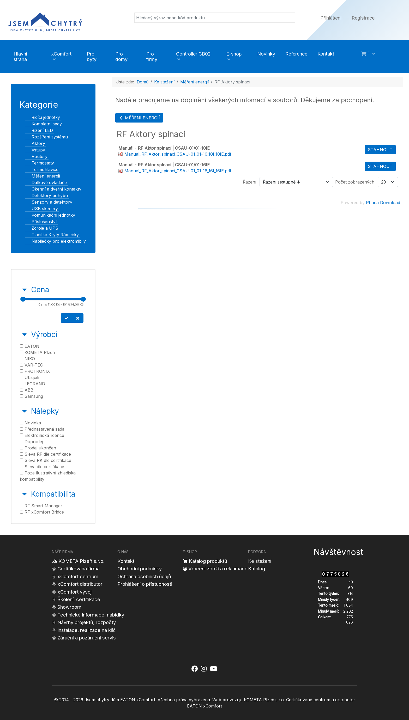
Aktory (35, 143)
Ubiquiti (29, 377)
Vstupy (35, 150)
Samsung (31, 396)
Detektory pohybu (46, 195)
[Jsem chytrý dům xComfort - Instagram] (203, 669)
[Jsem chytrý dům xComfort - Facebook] (194, 669)
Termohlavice (41, 169)
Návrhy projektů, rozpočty (86, 622)
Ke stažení (259, 561)
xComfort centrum (77, 576)
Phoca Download (383, 202)
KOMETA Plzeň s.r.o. (81, 561)
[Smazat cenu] (77, 318)
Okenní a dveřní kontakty (53, 189)
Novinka (30, 422)
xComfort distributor (80, 584)
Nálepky (45, 411)
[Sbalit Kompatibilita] (24, 494)
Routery (36, 156)
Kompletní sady (43, 124)
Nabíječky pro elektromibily (55, 241)
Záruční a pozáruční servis (86, 637)
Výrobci (44, 334)
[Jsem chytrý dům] (45, 21)
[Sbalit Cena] (24, 289)
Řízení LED (39, 130)
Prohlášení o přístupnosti (144, 584)
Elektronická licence (42, 435)
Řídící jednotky (42, 117)
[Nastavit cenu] (66, 318)
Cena (40, 289)
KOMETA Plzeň (37, 352)
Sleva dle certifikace (42, 466)
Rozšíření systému (46, 137)
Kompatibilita (53, 494)
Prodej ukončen (38, 447)
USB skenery (41, 208)
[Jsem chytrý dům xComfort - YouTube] (213, 669)
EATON (29, 346)
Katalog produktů (208, 561)
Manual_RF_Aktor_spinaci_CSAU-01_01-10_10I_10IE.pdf (177, 154)
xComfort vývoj (74, 592)
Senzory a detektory (48, 202)
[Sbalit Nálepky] (24, 411)
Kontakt (125, 561)
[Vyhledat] (214, 18)
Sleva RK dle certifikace (45, 460)
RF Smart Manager (41, 505)
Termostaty (39, 163)
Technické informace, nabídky (90, 615)
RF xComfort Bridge (42, 512)
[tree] (53, 179)
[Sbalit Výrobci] (24, 334)
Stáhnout (380, 149)
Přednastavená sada (42, 429)
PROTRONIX (35, 371)
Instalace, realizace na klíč (86, 630)
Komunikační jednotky (50, 215)
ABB (26, 390)
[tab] (53, 303)
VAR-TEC (31, 365)
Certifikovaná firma (78, 568)
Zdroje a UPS (41, 228)
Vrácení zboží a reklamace (218, 568)
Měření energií (42, 176)
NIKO (27, 358)
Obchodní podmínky (139, 568)
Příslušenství (41, 221)
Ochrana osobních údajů (144, 576)
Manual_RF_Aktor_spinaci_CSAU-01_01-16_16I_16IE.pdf (177, 170)
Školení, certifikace (78, 599)
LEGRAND (32, 383)
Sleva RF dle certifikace (45, 454)
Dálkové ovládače (46, 182)
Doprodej (31, 441)
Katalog (256, 568)
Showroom (69, 607)
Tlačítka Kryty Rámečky (52, 234)
